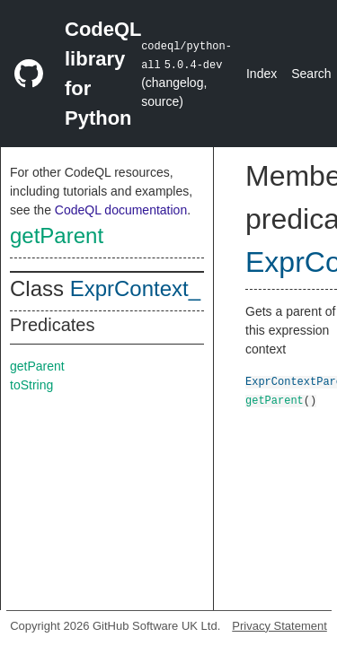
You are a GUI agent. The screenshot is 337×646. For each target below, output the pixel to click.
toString (31, 385)
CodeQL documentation (121, 210)
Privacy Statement (279, 626)
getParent (56, 235)
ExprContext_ (135, 288)
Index (261, 73)
